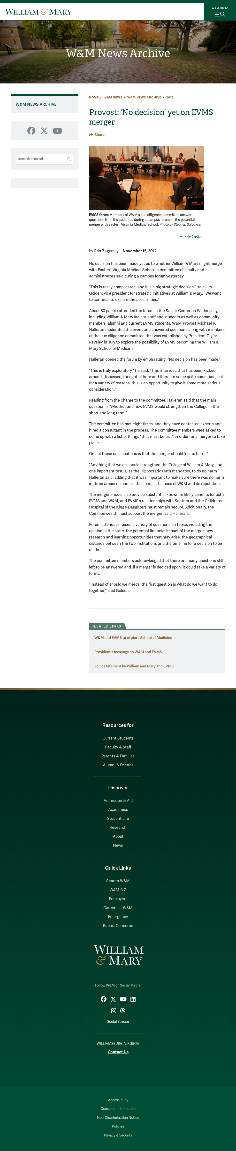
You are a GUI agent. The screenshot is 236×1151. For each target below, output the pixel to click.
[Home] (38, 12)
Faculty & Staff (118, 747)
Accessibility (118, 1100)
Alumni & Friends (118, 765)
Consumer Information (118, 1109)
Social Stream (118, 1022)
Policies (118, 1126)
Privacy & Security (118, 1135)
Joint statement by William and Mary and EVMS (134, 666)
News (118, 845)
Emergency (118, 916)
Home (94, 97)
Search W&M (118, 881)
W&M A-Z (118, 890)
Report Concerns (118, 925)
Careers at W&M (118, 907)
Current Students (118, 738)
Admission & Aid (118, 800)
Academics (118, 809)
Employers (118, 899)
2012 (169, 97)
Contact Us (118, 1051)
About (118, 836)
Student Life (118, 818)
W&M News (113, 97)
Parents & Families (118, 756)
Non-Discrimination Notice (118, 1118)
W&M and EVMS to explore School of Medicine (133, 637)
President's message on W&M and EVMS (128, 652)
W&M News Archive (118, 53)
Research (118, 827)
